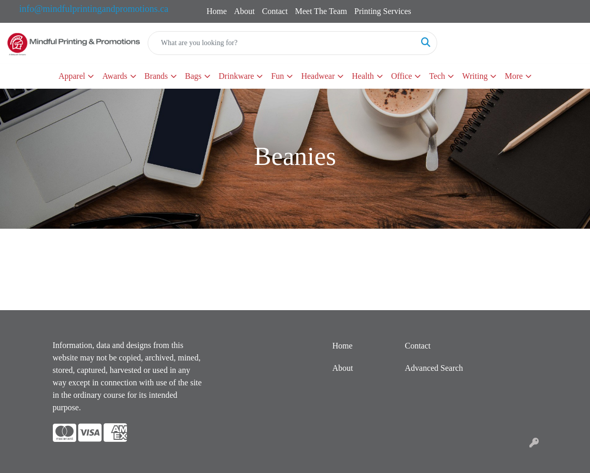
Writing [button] (474, 76)
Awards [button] (114, 76)
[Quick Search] (282, 43)
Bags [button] (193, 76)
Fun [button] (277, 76)
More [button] (514, 76)
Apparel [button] (72, 76)
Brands (156, 76)
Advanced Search (434, 368)
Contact (275, 11)
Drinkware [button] (236, 76)
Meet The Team (321, 11)
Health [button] (363, 76)
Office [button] (401, 76)
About (244, 11)
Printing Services (382, 11)
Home (217, 11)
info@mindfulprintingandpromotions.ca (93, 9)
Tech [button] (437, 76)
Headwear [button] (318, 76)
